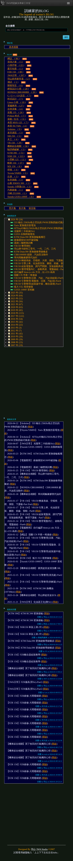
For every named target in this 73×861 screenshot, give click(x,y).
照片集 (12, 208)
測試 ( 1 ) (12, 82)
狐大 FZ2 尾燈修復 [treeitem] (21, 286)
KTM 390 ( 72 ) (15, 153)
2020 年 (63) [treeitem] (15, 307)
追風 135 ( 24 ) (15, 112)
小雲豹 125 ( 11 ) (16, 159)
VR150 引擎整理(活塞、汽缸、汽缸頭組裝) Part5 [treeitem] (36, 278)
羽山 (33, 849)
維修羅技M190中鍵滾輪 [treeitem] (24, 240)
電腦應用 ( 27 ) (15, 105)
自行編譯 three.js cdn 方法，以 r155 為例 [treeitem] (32, 272)
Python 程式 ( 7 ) (16, 116)
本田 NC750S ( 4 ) (17, 126)
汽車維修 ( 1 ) (15, 190)
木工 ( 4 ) (12, 139)
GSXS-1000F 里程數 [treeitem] (22, 289)
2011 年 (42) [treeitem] (15, 333)
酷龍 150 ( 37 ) (15, 163)
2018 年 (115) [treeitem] (15, 313)
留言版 (32, 208)
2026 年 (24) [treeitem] (15, 219)
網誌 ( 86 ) (13, 58)
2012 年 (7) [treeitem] (14, 330)
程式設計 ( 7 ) (15, 99)
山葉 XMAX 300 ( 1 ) (18, 183)
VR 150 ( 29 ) (14, 142)
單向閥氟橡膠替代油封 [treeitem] (23, 257)
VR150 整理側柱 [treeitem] (20, 245)
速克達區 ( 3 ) (15, 132)
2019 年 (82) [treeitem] (15, 310)
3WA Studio (42, 849)
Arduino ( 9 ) (14, 129)
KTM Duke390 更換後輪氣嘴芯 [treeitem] (27, 237)
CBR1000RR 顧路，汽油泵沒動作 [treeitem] (29, 254)
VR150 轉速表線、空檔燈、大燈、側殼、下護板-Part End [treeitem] (41, 260)
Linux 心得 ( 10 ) (16, 102)
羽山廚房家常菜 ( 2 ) (18, 78)
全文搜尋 (10, 26)
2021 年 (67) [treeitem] (15, 304)
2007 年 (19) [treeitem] (15, 345)
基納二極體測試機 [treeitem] (21, 242)
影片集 (22, 208)
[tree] (33, 282)
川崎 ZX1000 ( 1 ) (17, 193)
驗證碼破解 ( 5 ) (16, 149)
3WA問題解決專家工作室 (15, 3)
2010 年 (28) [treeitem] (15, 336)
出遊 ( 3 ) (12, 176)
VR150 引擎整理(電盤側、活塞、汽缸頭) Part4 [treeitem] (35, 280)
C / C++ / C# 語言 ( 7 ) (19, 95)
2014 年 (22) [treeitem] (15, 324)
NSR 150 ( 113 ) (16, 156)
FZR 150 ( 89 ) (15, 72)
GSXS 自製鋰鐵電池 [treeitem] (22, 234)
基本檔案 (13, 47)
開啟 (30, 426)
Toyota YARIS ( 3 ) (17, 173)
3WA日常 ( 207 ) (16, 75)
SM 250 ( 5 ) (14, 136)
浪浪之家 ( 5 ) (15, 62)
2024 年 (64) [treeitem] (15, 295)
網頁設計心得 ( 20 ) (18, 88)
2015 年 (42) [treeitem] (15, 321)
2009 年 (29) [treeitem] (15, 339)
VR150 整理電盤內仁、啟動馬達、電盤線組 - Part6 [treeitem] (37, 269)
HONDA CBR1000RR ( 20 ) (21, 92)
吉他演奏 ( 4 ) (15, 109)
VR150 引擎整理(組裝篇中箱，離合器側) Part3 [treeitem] (35, 283)
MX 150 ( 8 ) (14, 166)
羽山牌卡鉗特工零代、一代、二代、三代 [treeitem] (33, 248)
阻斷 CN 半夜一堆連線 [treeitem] (23, 275)
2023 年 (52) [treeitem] (15, 298)
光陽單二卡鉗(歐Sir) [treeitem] (22, 231)
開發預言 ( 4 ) (15, 85)
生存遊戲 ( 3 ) (15, 179)
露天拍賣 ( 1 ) (15, 68)
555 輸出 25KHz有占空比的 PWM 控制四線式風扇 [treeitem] (37, 222)
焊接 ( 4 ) (12, 169)
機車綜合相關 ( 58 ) (18, 146)
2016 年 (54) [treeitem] (15, 318)
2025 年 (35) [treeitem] (15, 292)
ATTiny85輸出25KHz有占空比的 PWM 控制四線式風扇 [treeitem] (40, 228)
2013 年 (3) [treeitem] (14, 327)
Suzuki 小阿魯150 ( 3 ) (19, 186)
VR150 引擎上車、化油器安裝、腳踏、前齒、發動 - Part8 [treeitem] (41, 263)
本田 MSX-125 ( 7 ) (17, 122)
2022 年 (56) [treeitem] (15, 301)
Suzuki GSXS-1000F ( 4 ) (20, 196)
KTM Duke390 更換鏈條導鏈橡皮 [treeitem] (29, 251)
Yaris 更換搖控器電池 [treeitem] (23, 225)
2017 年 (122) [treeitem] (15, 316)
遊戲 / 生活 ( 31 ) (16, 119)
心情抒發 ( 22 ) (15, 65)
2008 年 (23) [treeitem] (15, 342)
